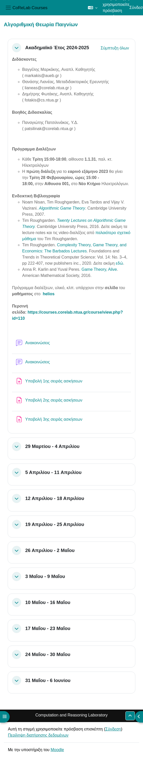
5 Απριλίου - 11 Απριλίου (53, 472)
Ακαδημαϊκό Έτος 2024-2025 (57, 47)
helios (49, 294)
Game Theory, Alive (99, 269)
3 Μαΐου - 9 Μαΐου (45, 576)
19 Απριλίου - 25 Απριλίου (54, 524)
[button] (92, 7)
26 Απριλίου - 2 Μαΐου (50, 550)
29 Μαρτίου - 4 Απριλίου (52, 446)
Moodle (57, 750)
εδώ (119, 263)
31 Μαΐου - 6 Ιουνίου (47, 680)
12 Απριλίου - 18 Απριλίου (54, 498)
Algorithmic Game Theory (62, 208)
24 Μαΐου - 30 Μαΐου (47, 654)
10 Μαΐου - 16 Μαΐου (47, 602)
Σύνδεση (113, 729)
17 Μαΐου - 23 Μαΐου (47, 628)
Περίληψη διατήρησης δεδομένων (38, 735)
